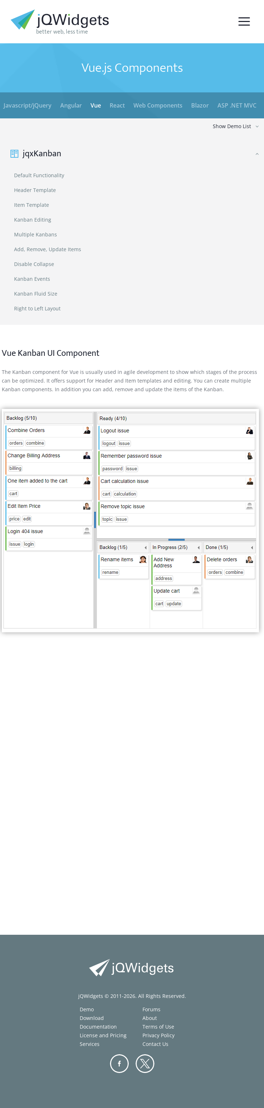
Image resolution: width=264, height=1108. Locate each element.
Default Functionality (39, 175)
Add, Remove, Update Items (47, 249)
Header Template (35, 190)
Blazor (200, 105)
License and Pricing (103, 1035)
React (117, 105)
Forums (151, 1009)
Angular (71, 105)
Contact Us (155, 1044)
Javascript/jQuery (28, 105)
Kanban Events (32, 278)
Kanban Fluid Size (35, 293)
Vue (96, 105)
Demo (87, 1009)
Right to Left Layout (37, 308)
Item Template (31, 204)
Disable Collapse (34, 264)
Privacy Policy (158, 1035)
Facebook (119, 1063)
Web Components (157, 105)
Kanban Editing (32, 219)
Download (92, 1018)
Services (90, 1044)
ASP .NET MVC (236, 105)
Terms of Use (158, 1026)
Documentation (98, 1026)
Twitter (145, 1063)
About (149, 1018)
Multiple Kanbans (35, 234)
